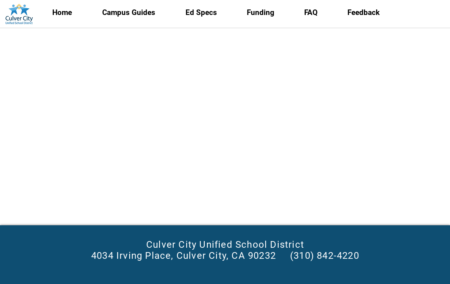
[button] (210, 12)
